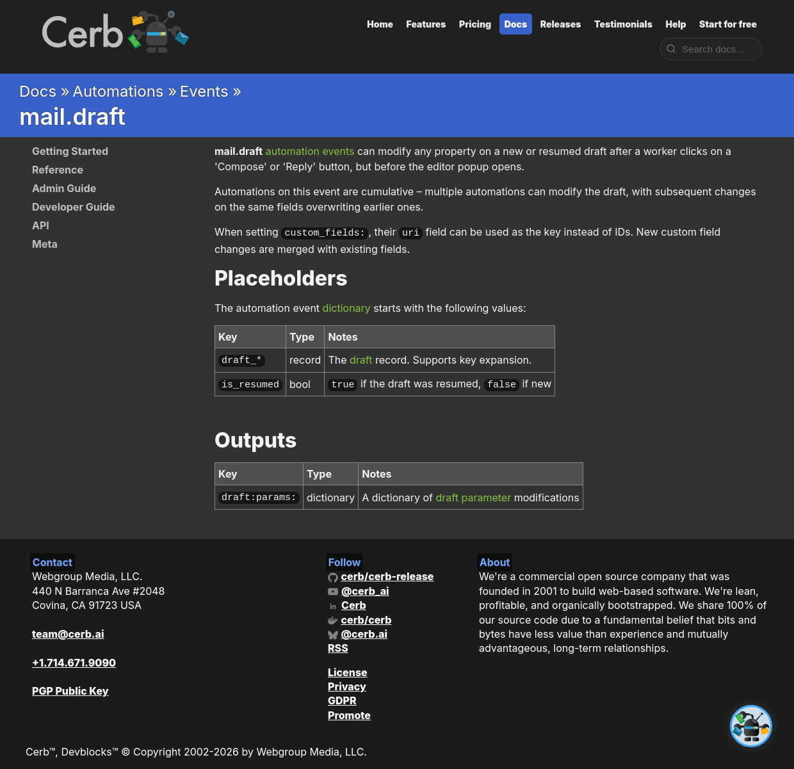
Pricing (475, 24)
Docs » (44, 91)
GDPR (342, 694)
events (338, 151)
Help (675, 24)
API (40, 225)
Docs (516, 24)
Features (426, 24)
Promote (349, 708)
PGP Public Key (70, 685)
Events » (211, 91)
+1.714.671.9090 (74, 656)
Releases (560, 24)
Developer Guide (73, 206)
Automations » (124, 91)
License (348, 666)
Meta (45, 244)
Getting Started (70, 151)
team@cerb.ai (68, 627)
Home (380, 24)
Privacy (347, 680)
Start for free (728, 24)
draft (361, 358)
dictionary (347, 306)
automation (293, 151)
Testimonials (623, 24)
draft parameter (474, 491)
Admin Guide (64, 188)
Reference (57, 169)
